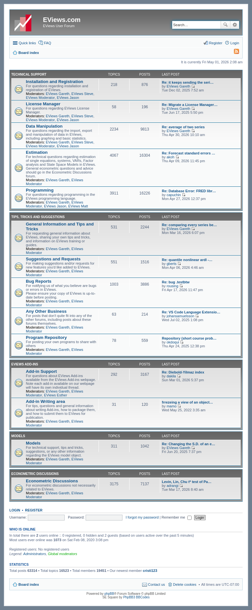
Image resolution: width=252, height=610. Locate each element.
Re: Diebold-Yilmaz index (183, 372)
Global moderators (62, 554)
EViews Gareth (57, 94)
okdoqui (173, 342)
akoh (170, 157)
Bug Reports (38, 281)
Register (34, 510)
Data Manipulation (44, 126)
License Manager (43, 103)
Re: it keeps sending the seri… (188, 82)
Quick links (27, 43)
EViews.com (61, 19)
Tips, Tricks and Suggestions (38, 217)
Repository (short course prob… (189, 338)
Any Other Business (46, 311)
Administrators (34, 554)
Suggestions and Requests (53, 259)
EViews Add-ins (24, 364)
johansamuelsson (180, 316)
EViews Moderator (40, 98)
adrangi (173, 486)
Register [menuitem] (215, 43)
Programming (40, 190)
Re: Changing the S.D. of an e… (188, 444)
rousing (172, 286)
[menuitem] (233, 53)
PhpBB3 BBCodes (136, 597)
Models (18, 436)
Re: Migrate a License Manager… (189, 105)
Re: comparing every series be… (189, 225)
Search (225, 25)
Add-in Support (41, 371)
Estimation (36, 152)
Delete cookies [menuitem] (184, 584)
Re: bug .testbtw (176, 282)
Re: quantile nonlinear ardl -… (187, 260)
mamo (172, 406)
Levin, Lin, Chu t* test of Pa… (186, 482)
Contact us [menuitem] (156, 584)
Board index (28, 584)
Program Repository (46, 337)
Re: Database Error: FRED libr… (189, 191)
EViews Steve (82, 94)
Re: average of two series (183, 127)
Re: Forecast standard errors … (188, 153)
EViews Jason (68, 98)
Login (14, 510)
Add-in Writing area (45, 401)
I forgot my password (142, 517)
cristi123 (150, 571)
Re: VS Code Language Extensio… (191, 312)
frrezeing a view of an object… (187, 402)
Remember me (177, 517)
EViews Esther (55, 395)
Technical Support (29, 74)
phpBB (109, 593)
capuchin (174, 195)
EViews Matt (78, 206)
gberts (172, 264)
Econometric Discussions (35, 474)
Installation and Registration (54, 81)
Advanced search (234, 25)
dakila (171, 376)
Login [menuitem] (234, 43)
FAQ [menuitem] (47, 43)
